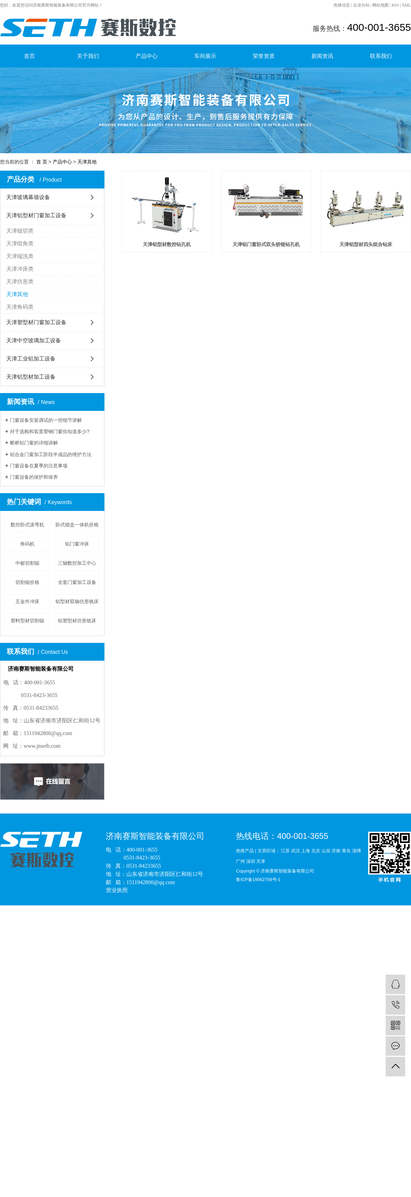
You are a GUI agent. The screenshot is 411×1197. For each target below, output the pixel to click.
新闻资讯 (322, 56)
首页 (29, 56)
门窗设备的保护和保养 (34, 477)
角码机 (27, 544)
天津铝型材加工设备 (30, 377)
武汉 (295, 850)
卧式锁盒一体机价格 (77, 524)
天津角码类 (20, 307)
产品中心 (147, 56)
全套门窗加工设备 (77, 582)
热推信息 (342, 5)
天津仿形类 (20, 281)
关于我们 (88, 56)
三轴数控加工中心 (77, 563)
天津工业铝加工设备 (30, 359)
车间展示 (205, 56)
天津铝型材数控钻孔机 (172, 251)
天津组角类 (20, 243)
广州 (240, 861)
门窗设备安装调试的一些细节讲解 (46, 420)
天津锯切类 (20, 231)
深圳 (250, 861)
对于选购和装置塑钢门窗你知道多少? (49, 431)
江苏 (285, 850)
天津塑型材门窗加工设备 (36, 322)
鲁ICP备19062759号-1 (258, 879)
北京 (315, 850)
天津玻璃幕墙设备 (28, 197)
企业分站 (361, 5)
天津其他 (87, 161)
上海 (305, 850)
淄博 (356, 850)
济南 (336, 850)
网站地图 (380, 5)
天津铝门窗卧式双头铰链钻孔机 (279, 251)
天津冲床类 (20, 269)
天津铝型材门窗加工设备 (36, 215)
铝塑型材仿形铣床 (77, 620)
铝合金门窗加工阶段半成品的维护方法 (50, 454)
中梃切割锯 (27, 563)
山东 (326, 850)
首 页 (41, 161)
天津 (260, 861)
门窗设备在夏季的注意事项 (38, 465)
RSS (395, 5)
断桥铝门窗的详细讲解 (34, 442)
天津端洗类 (20, 256)
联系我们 (381, 56)
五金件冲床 (27, 601)
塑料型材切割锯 (27, 620)
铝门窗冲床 (77, 544)
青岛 (346, 850)
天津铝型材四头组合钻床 (171, 347)
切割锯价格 (27, 582)
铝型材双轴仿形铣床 (77, 601)
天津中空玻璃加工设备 (33, 340)
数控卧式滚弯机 (27, 524)
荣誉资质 (264, 56)
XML (406, 5)
